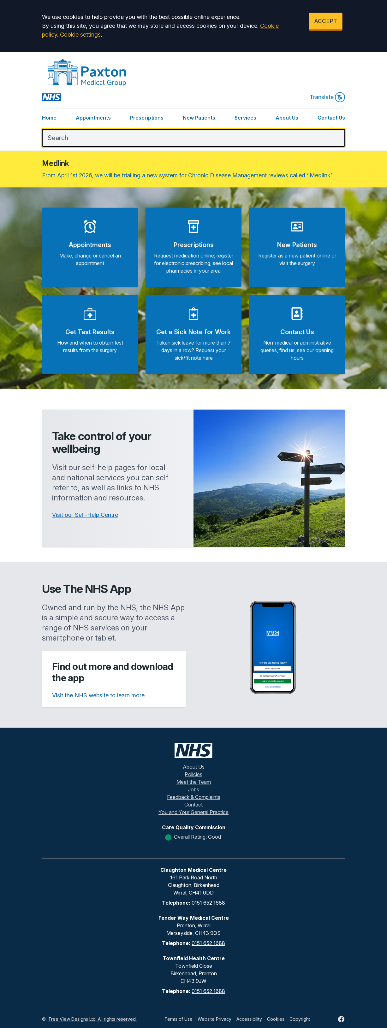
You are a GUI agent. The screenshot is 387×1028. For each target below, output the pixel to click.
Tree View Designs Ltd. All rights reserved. (92, 1019)
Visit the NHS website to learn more (98, 695)
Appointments (93, 118)
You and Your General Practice (193, 812)
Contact (193, 804)
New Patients (199, 118)
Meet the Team (193, 782)
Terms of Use (178, 1019)
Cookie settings (80, 34)
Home (49, 118)
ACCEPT (325, 21)
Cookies (275, 1019)
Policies (193, 774)
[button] (90, 247)
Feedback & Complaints (193, 797)
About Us (287, 118)
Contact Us (331, 118)
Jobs (193, 789)
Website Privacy (214, 1019)
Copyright (299, 1019)
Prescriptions (147, 118)
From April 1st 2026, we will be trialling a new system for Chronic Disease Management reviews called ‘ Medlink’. (187, 175)
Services (245, 118)
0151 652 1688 (208, 903)
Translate (327, 97)
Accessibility (249, 1019)
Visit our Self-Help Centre (85, 514)
